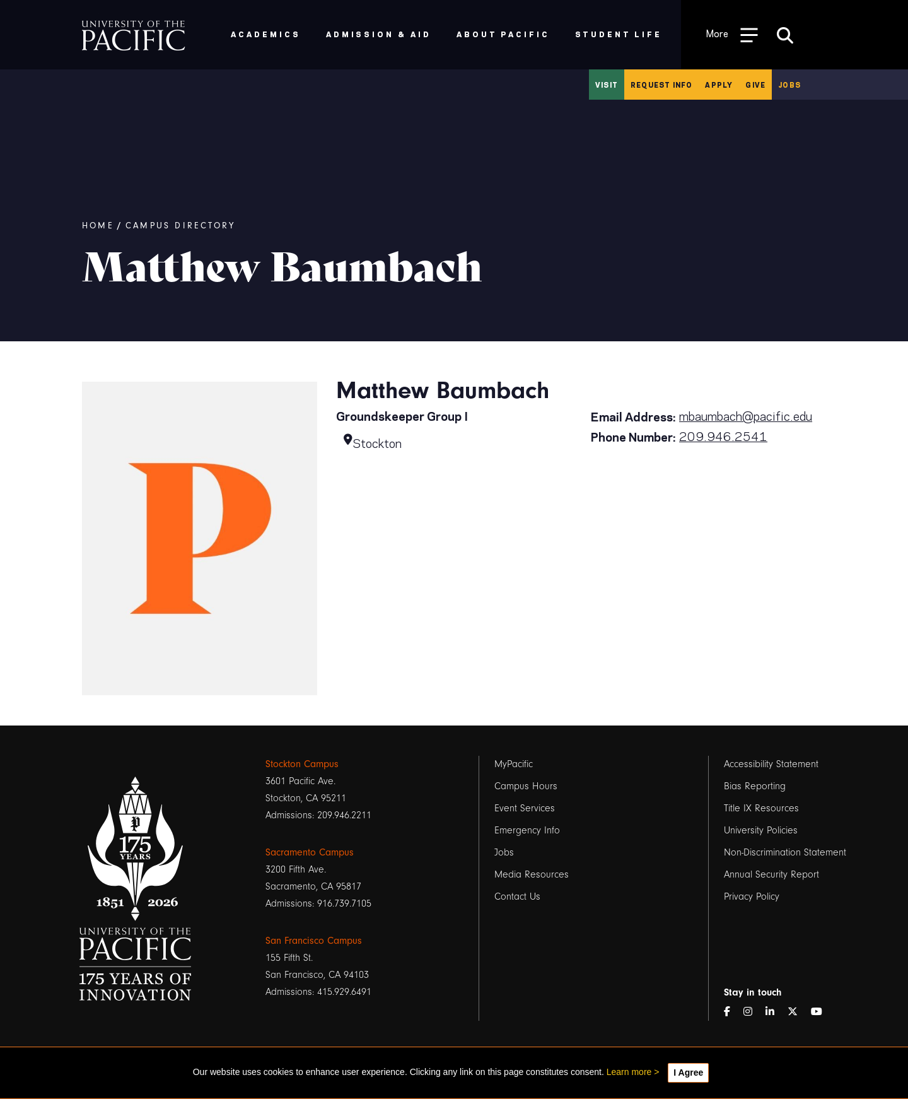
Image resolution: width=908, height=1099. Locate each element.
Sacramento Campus (309, 852)
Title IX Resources (761, 808)
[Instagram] (752, 1012)
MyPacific (513, 764)
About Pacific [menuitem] (503, 33)
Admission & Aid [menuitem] (378, 33)
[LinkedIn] (774, 1012)
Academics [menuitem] (266, 33)
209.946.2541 (723, 435)
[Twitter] (798, 1012)
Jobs (789, 84)
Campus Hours (525, 786)
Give (755, 84)
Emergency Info (527, 830)
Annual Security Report (771, 874)
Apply (719, 84)
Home (98, 226)
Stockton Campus (302, 764)
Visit (606, 84)
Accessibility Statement (771, 764)
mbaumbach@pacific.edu (745, 415)
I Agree (688, 1072)
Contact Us (517, 896)
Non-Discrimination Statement (785, 852)
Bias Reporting (755, 786)
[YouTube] (821, 1012)
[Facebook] (732, 1012)
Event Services (524, 808)
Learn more (629, 1072)
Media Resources (531, 874)
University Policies (761, 830)
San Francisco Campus (313, 940)
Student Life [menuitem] (619, 33)
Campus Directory (180, 226)
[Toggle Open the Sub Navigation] (732, 34)
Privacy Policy (751, 896)
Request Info (661, 84)
